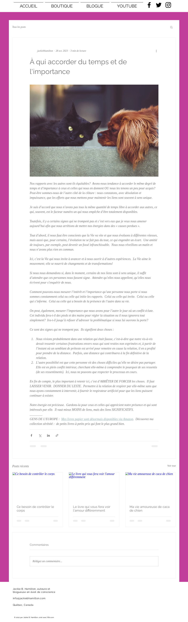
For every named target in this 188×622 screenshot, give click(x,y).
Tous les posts (19, 27)
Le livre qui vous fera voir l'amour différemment (91, 508)
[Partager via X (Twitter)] (40, 435)
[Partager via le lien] (57, 435)
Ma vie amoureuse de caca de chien (150, 508)
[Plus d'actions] (156, 51)
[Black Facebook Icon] (149, 5)
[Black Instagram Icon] (168, 5)
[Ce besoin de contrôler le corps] (38, 486)
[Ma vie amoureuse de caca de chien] (150, 486)
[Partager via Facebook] (31, 435)
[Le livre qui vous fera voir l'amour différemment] (94, 486)
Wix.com (50, 617)
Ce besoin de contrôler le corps (35, 508)
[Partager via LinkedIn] (48, 435)
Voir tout (171, 465)
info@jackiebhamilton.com (29, 598)
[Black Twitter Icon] (158, 5)
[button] (171, 27)
